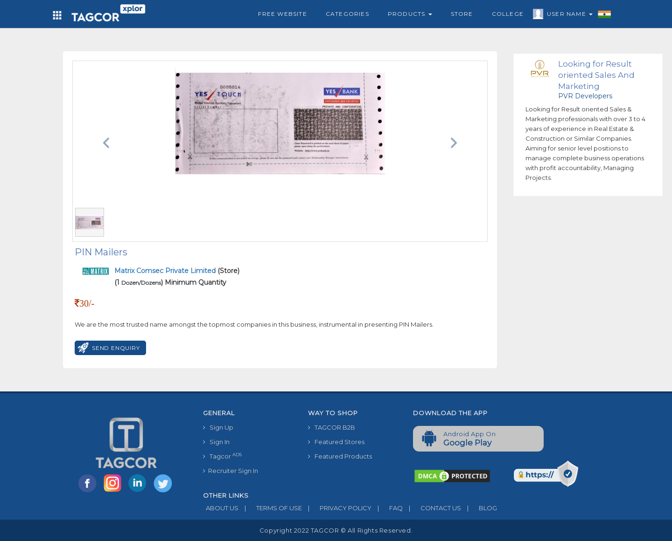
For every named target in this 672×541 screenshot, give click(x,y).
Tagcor (222, 456)
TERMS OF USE (270, 508)
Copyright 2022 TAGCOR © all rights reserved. (336, 530)
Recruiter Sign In (230, 470)
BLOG (479, 508)
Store (462, 13)
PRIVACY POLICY (336, 508)
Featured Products (340, 456)
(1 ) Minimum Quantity (170, 282)
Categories (347, 13)
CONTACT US (432, 508)
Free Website (282, 13)
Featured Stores (336, 441)
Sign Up (218, 427)
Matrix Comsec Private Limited (165, 271)
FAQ (387, 508)
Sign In (216, 441)
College (508, 13)
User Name (567, 15)
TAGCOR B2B (331, 427)
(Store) (176, 271)
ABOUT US (220, 508)
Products (410, 13)
